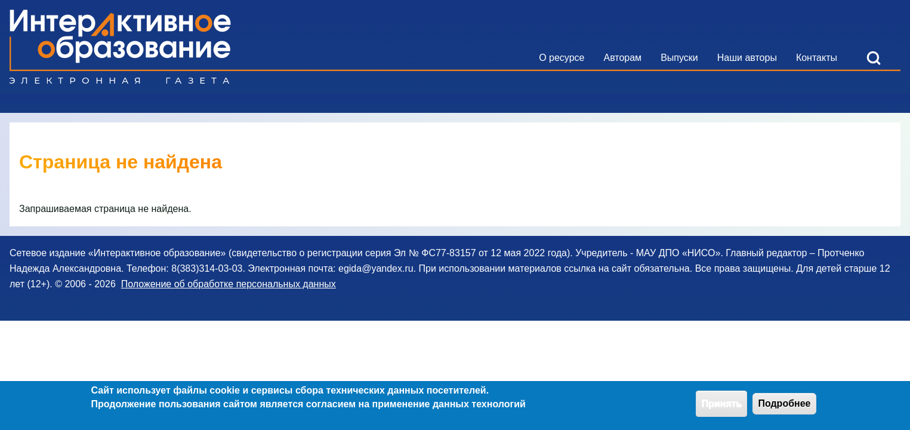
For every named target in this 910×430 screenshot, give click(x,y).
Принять (721, 407)
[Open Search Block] (873, 57)
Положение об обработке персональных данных (228, 284)
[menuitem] (561, 57)
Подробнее (784, 407)
